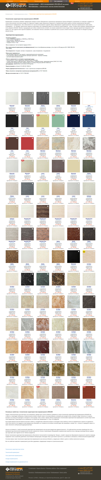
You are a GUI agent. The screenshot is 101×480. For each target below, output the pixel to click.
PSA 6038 (12, 333)
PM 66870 (12, 219)
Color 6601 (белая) (89, 106)
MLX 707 (43, 174)
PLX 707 (43, 197)
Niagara (43, 105)
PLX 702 (27, 197)
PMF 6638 (43, 242)
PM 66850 (89, 197)
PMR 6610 (58, 265)
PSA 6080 (43, 355)
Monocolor (12, 105)
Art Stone (89, 264)
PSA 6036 (73, 310)
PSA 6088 (58, 378)
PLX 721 (58, 197)
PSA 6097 (89, 378)
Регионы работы (39, 1)
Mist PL (27, 174)
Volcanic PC (73, 400)
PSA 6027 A (58, 287)
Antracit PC (27, 106)
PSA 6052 (73, 333)
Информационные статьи (21, 14)
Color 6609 (73, 129)
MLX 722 (58, 174)
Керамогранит (9, 14)
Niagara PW (12, 197)
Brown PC (73, 106)
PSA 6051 (58, 333)
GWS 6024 (89, 152)
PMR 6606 (12, 265)
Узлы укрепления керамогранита (14, 455)
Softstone (89, 196)
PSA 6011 (27, 287)
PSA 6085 (12, 378)
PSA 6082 (73, 355)
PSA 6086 (27, 378)
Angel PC (12, 106)
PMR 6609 (43, 265)
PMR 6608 (27, 265)
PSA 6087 (43, 378)
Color (89, 105)
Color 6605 (42, 129)
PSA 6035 (58, 310)
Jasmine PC (12, 174)
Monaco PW (89, 174)
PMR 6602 (73, 242)
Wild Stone (42, 150)
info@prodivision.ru (85, 9)
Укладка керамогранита (12, 458)
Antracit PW (42, 106)
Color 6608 (58, 129)
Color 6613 (27, 152)
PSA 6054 (89, 333)
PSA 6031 (73, 287)
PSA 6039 (27, 333)
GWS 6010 (42, 152)
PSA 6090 (73, 378)
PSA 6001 (89, 265)
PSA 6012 (43, 287)
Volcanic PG (89, 400)
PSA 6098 (12, 400)
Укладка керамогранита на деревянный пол (17, 461)
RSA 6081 (43, 400)
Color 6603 (12, 129)
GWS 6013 (58, 152)
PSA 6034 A (42, 310)
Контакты (77, 1)
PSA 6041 (43, 333)
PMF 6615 (73, 219)
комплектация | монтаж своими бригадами (47, 6)
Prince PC (73, 265)
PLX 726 (73, 197)
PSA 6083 (89, 355)
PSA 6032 (89, 287)
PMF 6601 (27, 219)
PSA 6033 (12, 310)
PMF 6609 (58, 219)
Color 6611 (12, 152)
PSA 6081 (58, 355)
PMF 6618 (12, 242)
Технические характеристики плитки (15, 449)
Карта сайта (63, 472)
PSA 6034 (27, 310)
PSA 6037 (89, 310)
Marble (58, 241)
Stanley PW (58, 400)
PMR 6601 (58, 242)
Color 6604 (27, 129)
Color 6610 (89, 129)
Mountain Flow (27, 218)
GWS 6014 (73, 152)
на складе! (49, 4)
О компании (10, 1)
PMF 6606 (43, 219)
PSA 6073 (27, 355)
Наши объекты (23, 1)
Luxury (42, 173)
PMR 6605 (89, 242)
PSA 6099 (27, 400)
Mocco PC (73, 174)
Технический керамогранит (12, 452)
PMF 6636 (27, 242)
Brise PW (58, 106)
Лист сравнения (58, 1)
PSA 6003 (12, 287)
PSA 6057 (12, 355)
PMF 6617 (89, 219)
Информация (55, 472)
